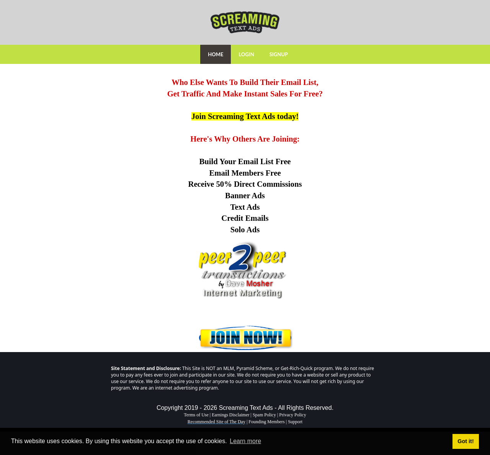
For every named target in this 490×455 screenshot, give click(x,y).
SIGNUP (279, 54)
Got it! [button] (465, 441)
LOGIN (246, 54)
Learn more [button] (245, 441)
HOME (215, 54)
